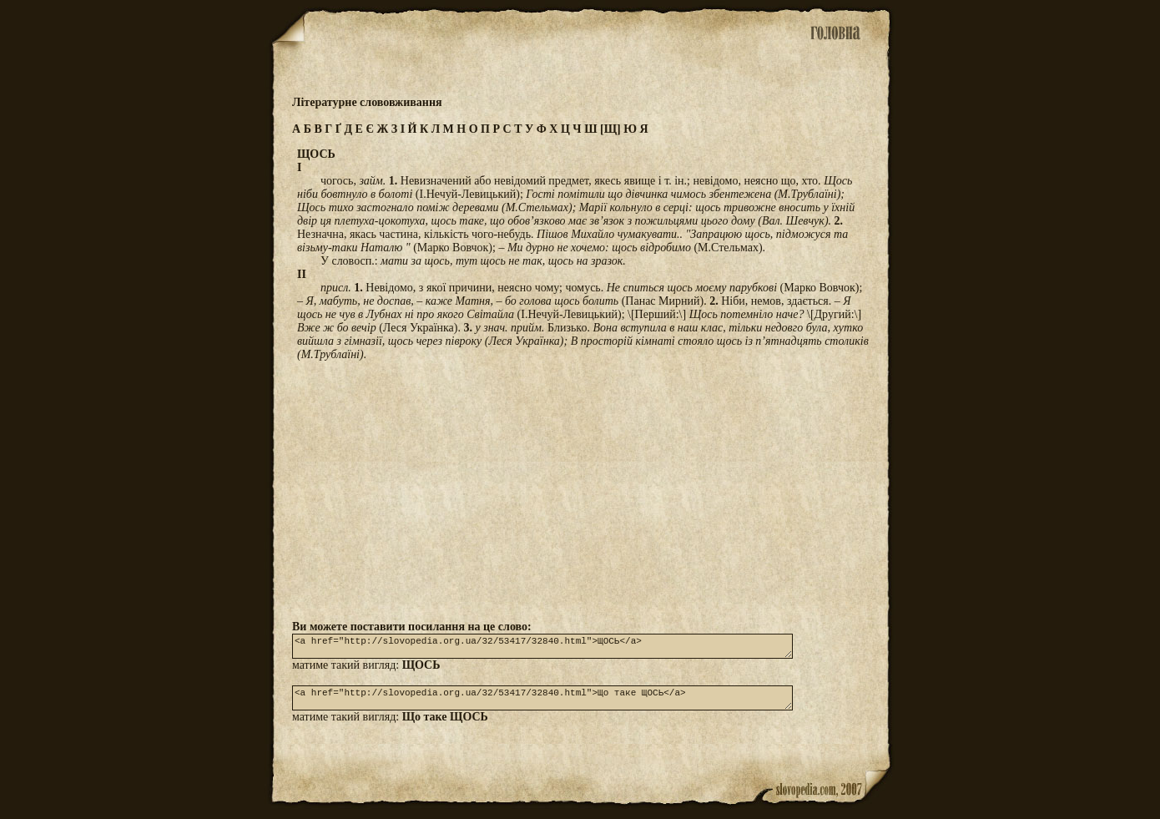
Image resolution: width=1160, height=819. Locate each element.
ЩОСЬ (421, 670)
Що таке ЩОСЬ (445, 726)
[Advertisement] (580, 490)
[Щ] (610, 129)
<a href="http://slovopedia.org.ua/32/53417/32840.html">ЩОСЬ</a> (542, 649)
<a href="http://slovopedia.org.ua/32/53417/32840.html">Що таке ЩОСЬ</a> (542, 705)
